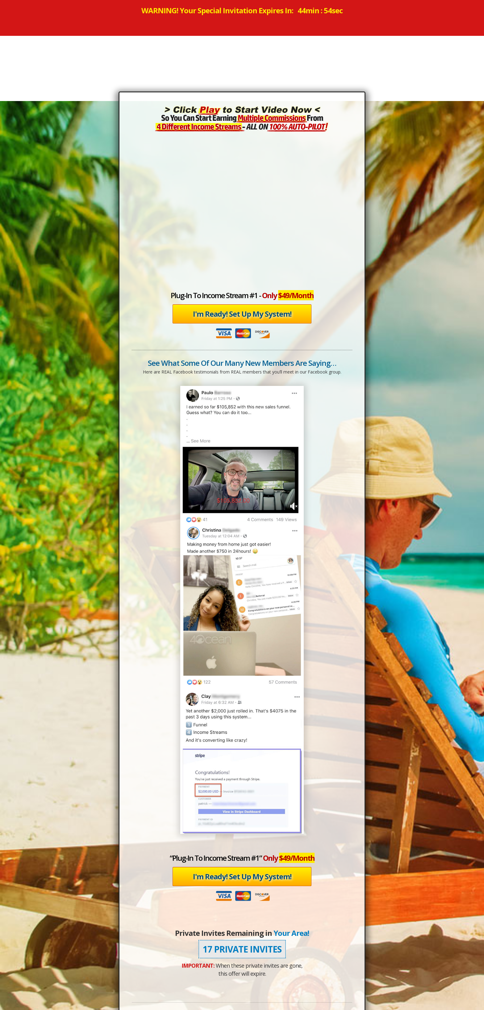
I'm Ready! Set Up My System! (242, 314)
